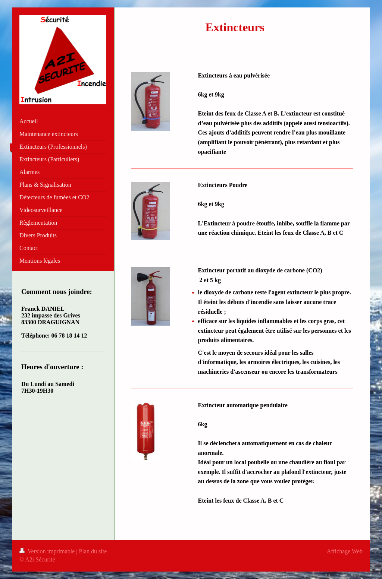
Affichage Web (345, 551)
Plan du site (93, 551)
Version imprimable (47, 551)
